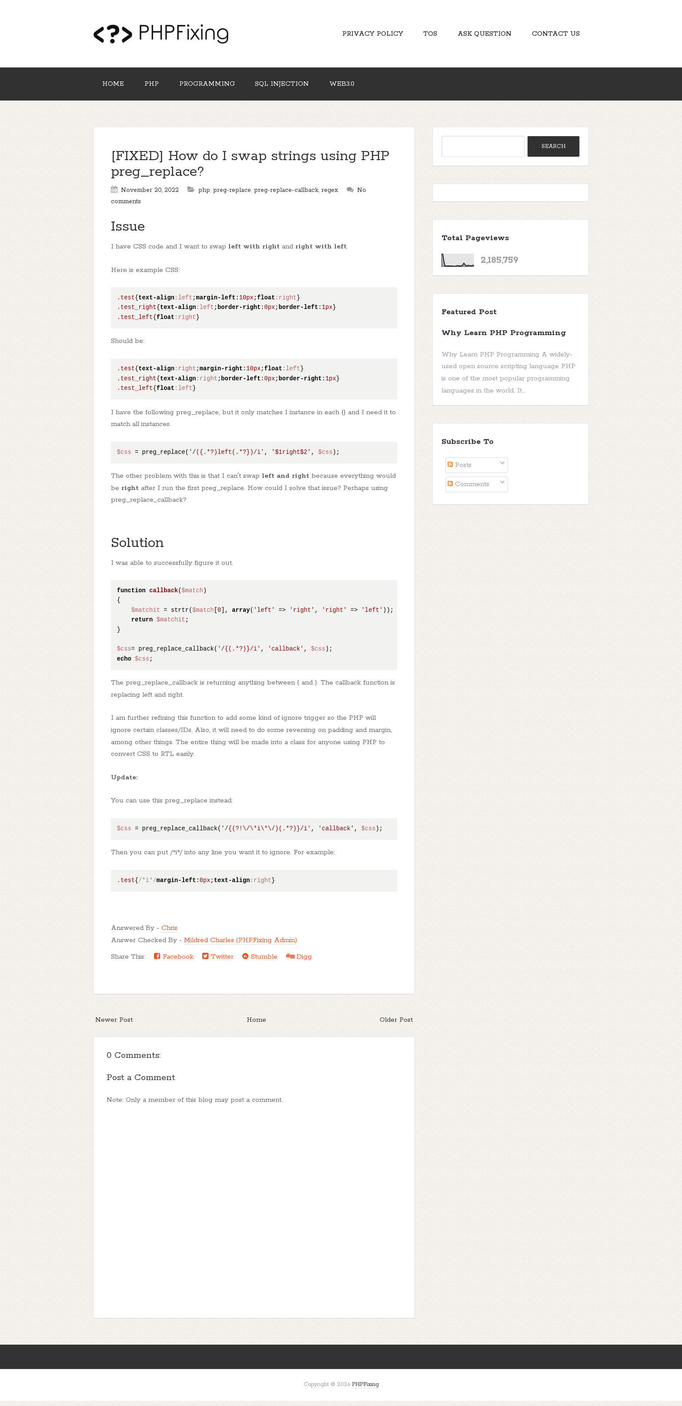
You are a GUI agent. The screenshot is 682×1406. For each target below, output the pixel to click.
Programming (213, 88)
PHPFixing (365, 1390)
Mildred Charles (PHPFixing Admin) (240, 945)
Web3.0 (354, 88)
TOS (424, 35)
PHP (155, 88)
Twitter (218, 961)
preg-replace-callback (286, 195)
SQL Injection (291, 88)
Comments (468, 490)
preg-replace (232, 195)
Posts (459, 470)
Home (114, 88)
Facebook (174, 961)
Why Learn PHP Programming (503, 338)
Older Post (396, 1025)
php (204, 195)
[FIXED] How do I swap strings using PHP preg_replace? (250, 169)
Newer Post (114, 1025)
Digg (299, 961)
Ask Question (481, 35)
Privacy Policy (363, 35)
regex (329, 195)
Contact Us (554, 35)
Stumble (259, 961)
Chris (169, 934)
